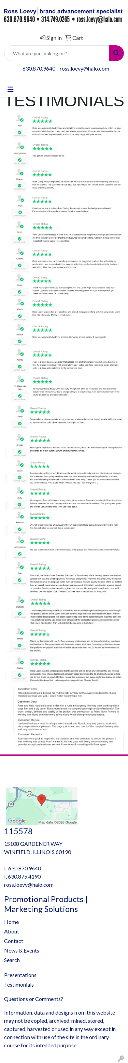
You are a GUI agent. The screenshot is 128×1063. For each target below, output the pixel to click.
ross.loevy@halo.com (84, 68)
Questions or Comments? (33, 998)
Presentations (20, 975)
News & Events (21, 950)
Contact (13, 941)
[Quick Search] (57, 53)
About (11, 931)
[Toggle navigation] (10, 89)
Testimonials (19, 984)
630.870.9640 (39, 68)
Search (12, 960)
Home (11, 921)
